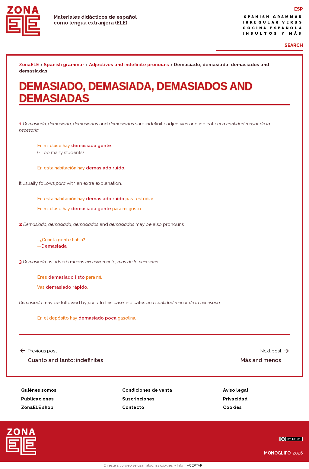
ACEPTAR (194, 465)
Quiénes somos (38, 390)
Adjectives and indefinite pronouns (129, 64)
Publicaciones (37, 399)
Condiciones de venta (147, 390)
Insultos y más (273, 33)
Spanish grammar (273, 17)
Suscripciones (138, 399)
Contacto (133, 407)
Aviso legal (235, 390)
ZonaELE (29, 64)
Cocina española (273, 28)
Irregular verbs (273, 22)
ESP (298, 9)
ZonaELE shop (37, 407)
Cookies (232, 407)
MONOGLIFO (277, 453)
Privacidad (235, 399)
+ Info (178, 465)
